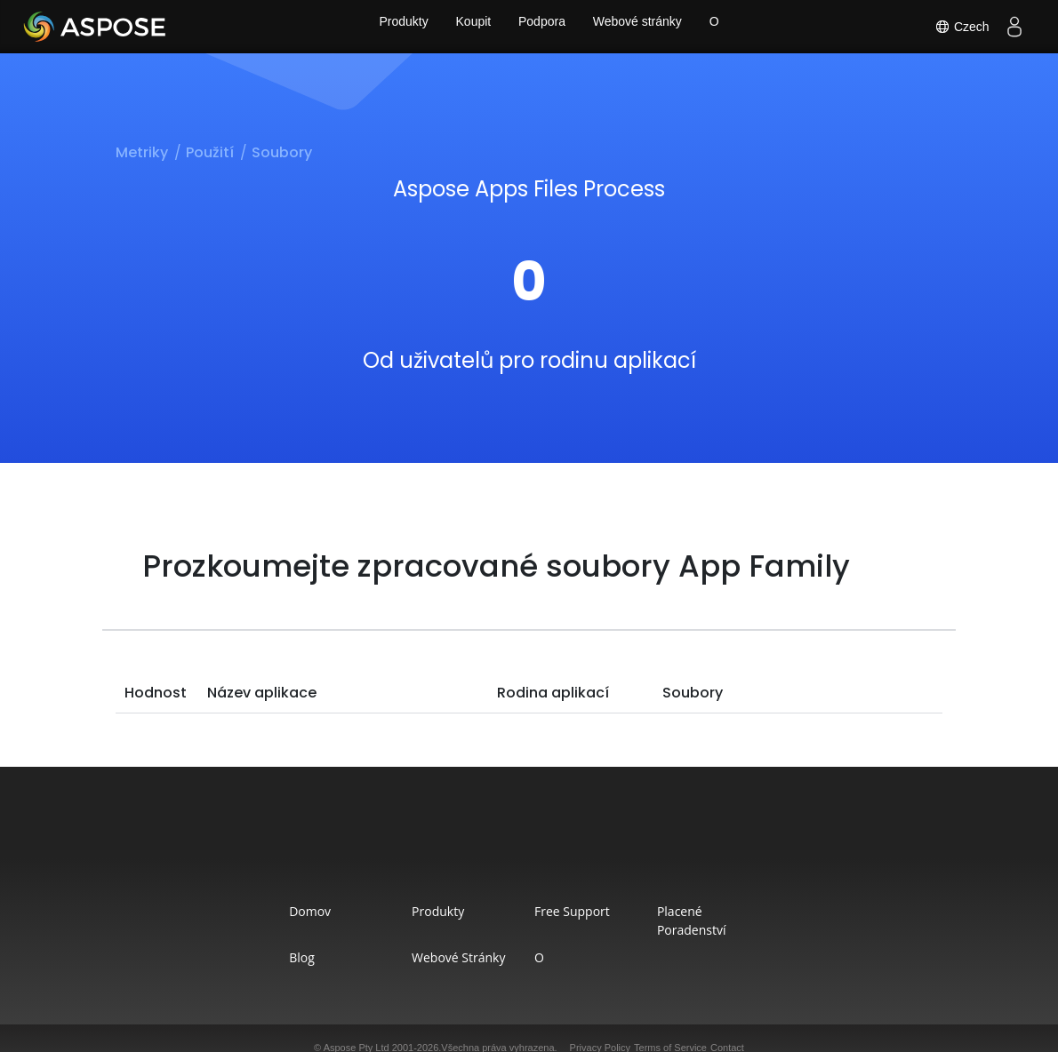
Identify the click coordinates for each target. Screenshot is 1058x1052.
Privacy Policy (600, 1029)
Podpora (541, 27)
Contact (727, 1029)
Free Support (580, 911)
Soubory (282, 152)
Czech (959, 27)
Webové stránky (641, 27)
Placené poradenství (751, 911)
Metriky (142, 152)
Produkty (396, 27)
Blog (254, 938)
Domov (262, 911)
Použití (210, 152)
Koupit (469, 27)
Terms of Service (670, 1029)
